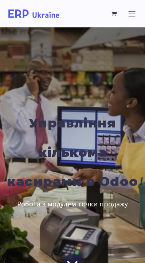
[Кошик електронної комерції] (114, 13)
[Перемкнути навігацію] (132, 14)
